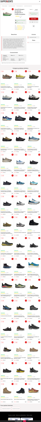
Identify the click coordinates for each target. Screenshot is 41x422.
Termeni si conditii (11, 415)
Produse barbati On (19, 5)
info (12, 89)
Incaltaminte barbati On (28, 5)
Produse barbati (4, 5)
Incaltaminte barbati (12, 5)
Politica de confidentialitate (21, 415)
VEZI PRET (33, 19)
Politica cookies (29, 415)
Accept (24, 421)
